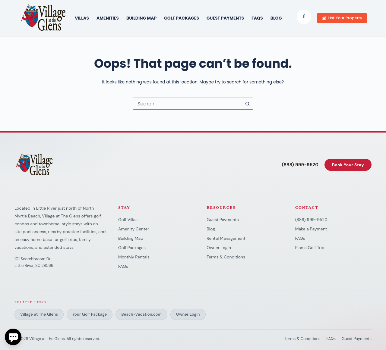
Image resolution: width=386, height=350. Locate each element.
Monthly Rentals (133, 257)
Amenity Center (133, 229)
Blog (276, 18)
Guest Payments (225, 18)
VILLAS (82, 18)
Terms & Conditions (226, 257)
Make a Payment (311, 229)
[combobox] (187, 104)
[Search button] (247, 103)
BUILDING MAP (141, 18)
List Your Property (342, 18)
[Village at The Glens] (34, 165)
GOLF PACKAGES (181, 18)
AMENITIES (107, 18)
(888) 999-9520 (300, 165)
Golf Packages (132, 247)
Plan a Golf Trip (309, 247)
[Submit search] (304, 17)
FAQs (257, 18)
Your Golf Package (89, 314)
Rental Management (226, 238)
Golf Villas (128, 219)
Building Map (130, 238)
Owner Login (219, 247)
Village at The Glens (39, 314)
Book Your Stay (348, 164)
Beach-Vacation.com (141, 314)
